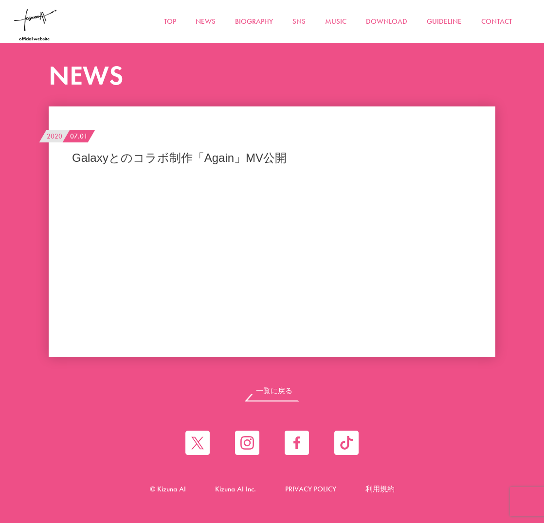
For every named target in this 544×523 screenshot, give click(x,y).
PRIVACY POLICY (310, 489)
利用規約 (380, 489)
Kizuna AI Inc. (235, 489)
